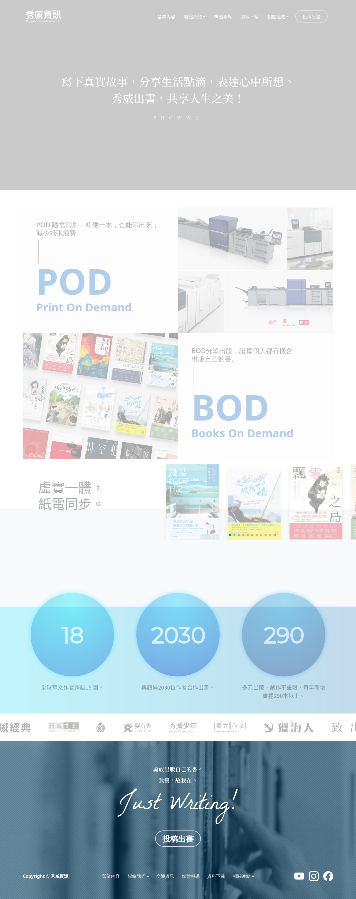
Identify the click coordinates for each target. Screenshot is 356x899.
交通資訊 (165, 876)
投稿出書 (311, 16)
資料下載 (250, 16)
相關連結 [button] (276, 16)
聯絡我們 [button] (193, 16)
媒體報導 (223, 16)
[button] (230, 535)
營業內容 (166, 16)
